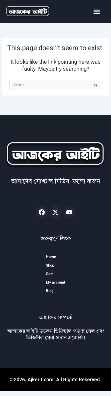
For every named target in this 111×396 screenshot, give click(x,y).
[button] (96, 11)
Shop (50, 265)
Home (51, 257)
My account (55, 282)
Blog (50, 291)
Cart (49, 274)
